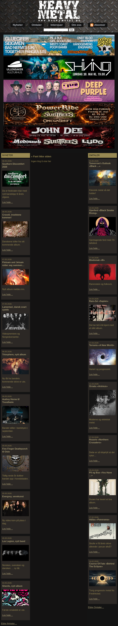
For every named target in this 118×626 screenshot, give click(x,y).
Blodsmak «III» (97, 260)
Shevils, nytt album (12, 586)
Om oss (76, 24)
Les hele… (7, 202)
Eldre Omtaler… (96, 607)
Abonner (97, 25)
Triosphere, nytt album (14, 354)
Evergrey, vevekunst (13, 496)
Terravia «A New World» (101, 345)
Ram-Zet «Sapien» (98, 301)
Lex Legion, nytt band (13, 541)
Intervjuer (57, 24)
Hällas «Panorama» (99, 519)
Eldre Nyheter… (9, 623)
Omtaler (37, 24)
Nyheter (18, 24)
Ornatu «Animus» (98, 386)
